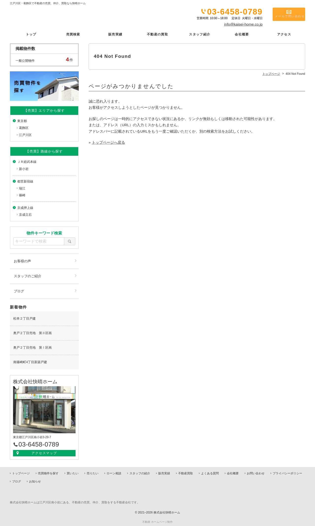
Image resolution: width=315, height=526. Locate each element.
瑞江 (22, 188)
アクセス (284, 34)
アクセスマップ (44, 453)
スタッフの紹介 (139, 473)
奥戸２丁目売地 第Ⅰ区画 (32, 347)
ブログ (19, 291)
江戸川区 (25, 135)
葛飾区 (24, 128)
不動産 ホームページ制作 (157, 521)
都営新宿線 (25, 181)
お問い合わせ (256, 473)
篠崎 (22, 195)
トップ (31, 34)
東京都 (22, 121)
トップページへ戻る (108, 142)
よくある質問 (210, 473)
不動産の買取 (157, 34)
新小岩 (24, 168)
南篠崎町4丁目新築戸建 (30, 362)
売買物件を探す (48, 473)
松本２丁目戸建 (24, 318)
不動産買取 (185, 473)
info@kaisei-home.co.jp (243, 24)
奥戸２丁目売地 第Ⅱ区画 (32, 333)
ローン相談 (114, 473)
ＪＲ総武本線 (26, 162)
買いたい (73, 473)
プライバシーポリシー (287, 473)
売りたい (92, 473)
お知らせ (35, 481)
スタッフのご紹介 (27, 276)
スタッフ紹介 (199, 34)
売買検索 (73, 34)
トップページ (21, 473)
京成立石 (25, 214)
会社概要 (242, 34)
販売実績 (115, 34)
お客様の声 (22, 261)
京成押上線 (25, 207)
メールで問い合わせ (286, 17)
